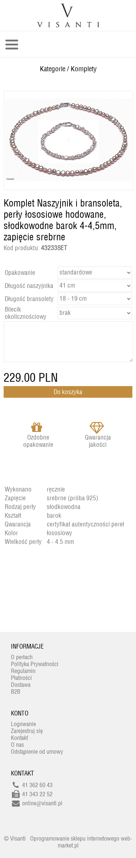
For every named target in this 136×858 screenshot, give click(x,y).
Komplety (83, 69)
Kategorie (52, 69)
